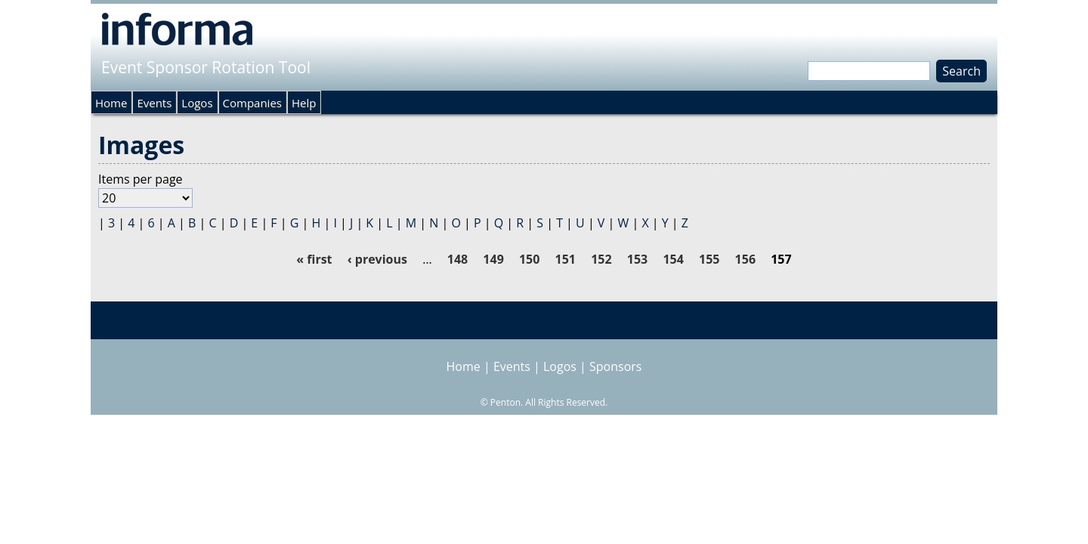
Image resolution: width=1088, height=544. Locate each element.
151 (565, 259)
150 (529, 259)
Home (111, 102)
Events (154, 102)
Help (304, 102)
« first (314, 259)
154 (673, 259)
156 (745, 259)
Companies (252, 102)
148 (457, 259)
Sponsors (615, 366)
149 (493, 259)
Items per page (140, 179)
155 (709, 259)
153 (637, 259)
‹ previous (377, 259)
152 (601, 259)
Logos (196, 102)
